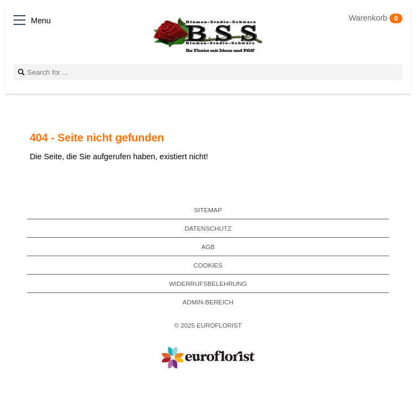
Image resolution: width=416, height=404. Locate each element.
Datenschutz (208, 228)
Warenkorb (375, 18)
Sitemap (208, 209)
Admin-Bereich (208, 301)
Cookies (207, 265)
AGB (208, 246)
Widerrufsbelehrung (208, 283)
